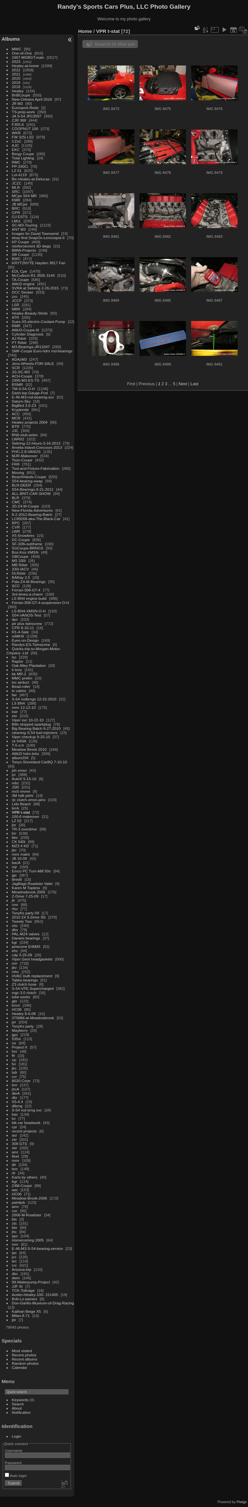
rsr (14, 1043)
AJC (15, 145)
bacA (16, 862)
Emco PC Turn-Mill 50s (31, 871)
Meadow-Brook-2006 (29, 1198)
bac (15, 1114)
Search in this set (115, 44)
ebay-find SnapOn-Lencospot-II (38, 238)
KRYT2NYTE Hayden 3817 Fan (39, 263)
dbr (14, 1097)
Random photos (25, 1363)
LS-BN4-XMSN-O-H (29, 611)
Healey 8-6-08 (24, 1013)
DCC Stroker (23, 292)
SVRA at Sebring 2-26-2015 (35, 288)
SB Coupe (20, 254)
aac (15, 1190)
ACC (16, 414)
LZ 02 (17, 821)
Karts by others (24, 1177)
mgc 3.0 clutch (24, 992)
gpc (15, 1034)
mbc (15, 783)
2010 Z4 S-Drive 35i (29, 917)
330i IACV (20, 569)
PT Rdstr (19, 342)
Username (13, 1450)
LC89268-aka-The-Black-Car (36, 519)
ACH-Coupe (22, 376)
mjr (14, 867)
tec (14, 1261)
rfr (14, 1173)
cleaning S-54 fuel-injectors (35, 732)
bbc (15, 837)
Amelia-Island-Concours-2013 (37, 447)
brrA (15, 808)
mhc (15, 972)
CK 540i (19, 841)
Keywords (20, 1400)
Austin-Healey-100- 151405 (35, 1294)
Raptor (17, 661)
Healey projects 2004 (30, 422)
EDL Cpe (19, 271)
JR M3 (17, 103)
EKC (16, 149)
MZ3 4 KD (20, 846)
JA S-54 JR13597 (27, 116)
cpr (14, 1127)
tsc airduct (20, 682)
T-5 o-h (18, 745)
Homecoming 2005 (28, 1240)
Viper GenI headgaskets (32, 959)
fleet (15, 1156)
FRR (16, 464)
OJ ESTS (20, 217)
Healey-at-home (25, 66)
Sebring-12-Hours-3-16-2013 (36, 443)
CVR (16, 527)
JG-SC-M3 (21, 372)
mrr (15, 963)
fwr (14, 695)
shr (14, 716)
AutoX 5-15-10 (24, 779)
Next (183, 383)
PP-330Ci (20, 166)
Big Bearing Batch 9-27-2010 (36, 728)
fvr (14, 1064)
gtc (14, 875)
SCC (16, 586)
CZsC (17, 141)
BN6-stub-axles (25, 435)
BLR (15, 498)
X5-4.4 (17, 1102)
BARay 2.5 (21, 577)
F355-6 (18, 124)
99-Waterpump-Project (31, 1282)
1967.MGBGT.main (28, 57)
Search (18, 1404)
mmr (16, 1160)
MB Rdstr (20, 565)
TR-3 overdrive (24, 829)
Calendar (19, 1367)
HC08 (17, 1009)
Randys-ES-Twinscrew (31, 644)
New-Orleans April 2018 (32, 99)
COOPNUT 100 (25, 128)
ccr (14, 1076)
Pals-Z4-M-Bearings (29, 581)
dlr (14, 1164)
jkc (14, 1068)
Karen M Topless (26, 888)
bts (14, 1219)
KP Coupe (20, 242)
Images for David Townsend (35, 233)
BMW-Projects (24, 250)
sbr (14, 1148)
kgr (14, 942)
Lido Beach (21, 804)
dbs (15, 930)
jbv (14, 967)
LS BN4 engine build (29, 598)
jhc (14, 1232)
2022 (16, 70)
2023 (16, 61)
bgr (14, 1181)
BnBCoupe (21, 95)
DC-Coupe (21, 539)
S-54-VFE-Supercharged (33, 988)
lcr (14, 1118)
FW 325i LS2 (23, 137)
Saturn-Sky (21, 401)
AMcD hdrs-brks (25, 753)
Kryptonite (20, 409)
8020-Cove (21, 1081)
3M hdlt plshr (23, 795)
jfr (13, 900)
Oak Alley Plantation (29, 665)
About (17, 1408)
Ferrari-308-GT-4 (26, 590)
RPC (16, 523)
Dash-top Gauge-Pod (30, 393)
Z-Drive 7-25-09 (25, 896)
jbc (14, 850)
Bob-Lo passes (24, 1299)
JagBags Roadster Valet (32, 883)
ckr (14, 1139)
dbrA (16, 1093)
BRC (16, 208)
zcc (15, 296)
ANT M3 (19, 229)
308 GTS (19, 1143)
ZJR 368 (19, 120)
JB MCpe (19, 204)
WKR (16, 133)
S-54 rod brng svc (27, 1110)
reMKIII (18, 636)
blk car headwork (26, 1122)
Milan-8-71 (21, 1315)
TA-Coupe (20, 279)
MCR (16, 418)
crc (14, 1265)
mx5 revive (21, 791)
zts (14, 1223)
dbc (15, 1273)
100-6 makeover (25, 816)
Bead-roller (21, 686)
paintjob (18, 1202)
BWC (16, 258)
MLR (16, 187)
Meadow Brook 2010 (29, 749)
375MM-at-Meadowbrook (33, 1018)
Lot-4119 (19, 175)
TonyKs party (23, 1026)
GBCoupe (20, 556)
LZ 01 (17, 170)
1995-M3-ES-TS (25, 380)
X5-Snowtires (23, 535)
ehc (15, 951)
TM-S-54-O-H (23, 389)
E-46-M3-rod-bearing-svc (33, 397)
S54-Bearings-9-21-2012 (33, 489)
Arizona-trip (21, 1269)
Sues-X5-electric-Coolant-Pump (38, 321)
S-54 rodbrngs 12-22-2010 (34, 699)
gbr (14, 1001)
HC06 (17, 1194)
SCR (16, 368)
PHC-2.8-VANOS (26, 451)
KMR (16, 200)
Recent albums (24, 1359)
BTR (16, 426)
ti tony (17, 670)
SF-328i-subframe (27, 544)
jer (14, 1022)
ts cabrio (19, 690)
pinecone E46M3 (26, 946)
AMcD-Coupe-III (25, 330)
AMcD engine (23, 284)
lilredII (17, 879)
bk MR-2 (19, 674)
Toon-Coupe (22, 460)
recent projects (24, 1131)
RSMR (17, 384)
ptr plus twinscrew (27, 623)
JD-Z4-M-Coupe (25, 506)
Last (194, 383)
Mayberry (20, 1030)
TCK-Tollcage (23, 1290)
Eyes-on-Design (25, 640)
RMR (16, 326)
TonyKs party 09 (25, 913)
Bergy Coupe (23, 154)
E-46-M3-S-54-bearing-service (37, 1248)
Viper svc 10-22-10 (28, 720)
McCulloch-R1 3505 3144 (33, 275)
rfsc (15, 909)
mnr (15, 1244)
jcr (14, 774)
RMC (16, 162)
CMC (16, 502)
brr (14, 833)
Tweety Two (22, 921)
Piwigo (242, 1502)
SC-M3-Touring (24, 225)
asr (14, 1135)
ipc (14, 1253)
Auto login (16, 1475)
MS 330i (19, 560)
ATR (15, 317)
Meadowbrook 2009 (28, 892)
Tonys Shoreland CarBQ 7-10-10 (39, 762)
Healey (18, 91)
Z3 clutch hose (24, 984)
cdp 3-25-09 (22, 955)
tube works (21, 997)
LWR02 (18, 439)
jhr (14, 825)
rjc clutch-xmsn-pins (29, 800)
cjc (14, 1060)
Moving (18, 472)
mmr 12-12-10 (24, 707)
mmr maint (21, 854)
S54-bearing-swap (27, 481)
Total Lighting (23, 158)
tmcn (16, 1005)
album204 (20, 758)
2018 (16, 87)
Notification (21, 1412)
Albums (11, 39)
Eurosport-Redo (25, 107)
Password (13, 1463)
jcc (14, 1257)
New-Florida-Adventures (32, 510)
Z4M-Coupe (22, 1185)
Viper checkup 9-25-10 (31, 737)
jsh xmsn (19, 770)
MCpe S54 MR (25, 196)
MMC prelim (22, 678)
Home (85, 31)
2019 (16, 82)
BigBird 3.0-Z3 (24, 405)
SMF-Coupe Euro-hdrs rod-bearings (42, 351)
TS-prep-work (23, 112)
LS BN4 (18, 703)
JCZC (17, 183)
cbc (15, 925)
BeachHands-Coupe (29, 477)
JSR (15, 787)
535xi (16, 1039)
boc (15, 1169)
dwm (16, 1278)
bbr (14, 1227)
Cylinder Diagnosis (28, 334)
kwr (15, 711)
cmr (15, 904)
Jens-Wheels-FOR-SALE (33, 363)
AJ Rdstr (19, 338)
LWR (16, 531)
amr (15, 1152)
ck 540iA (19, 741)
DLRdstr (19, 573)
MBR (16, 309)
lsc (14, 657)
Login (16, 1436)
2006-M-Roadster (27, 1215)
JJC (15, 430)
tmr (14, 1085)
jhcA (15, 1089)
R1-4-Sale (20, 632)
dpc (15, 619)
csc (15, 1211)
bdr (14, 1072)
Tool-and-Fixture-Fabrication (35, 468)
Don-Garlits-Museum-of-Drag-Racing (43, 1303)
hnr (14, 1051)
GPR (16, 212)
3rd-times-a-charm (27, 594)
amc (15, 1206)
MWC (16, 49)
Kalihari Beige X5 (26, 1311)
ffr (13, 1055)
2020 (16, 78)
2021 (16, 74)
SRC (16, 191)
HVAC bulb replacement (32, 976)
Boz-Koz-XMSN (25, 552)
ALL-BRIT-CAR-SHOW (31, 493)
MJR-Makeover (25, 456)
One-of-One (22, 53)
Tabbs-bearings (25, 980)
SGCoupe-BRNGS (27, 548)
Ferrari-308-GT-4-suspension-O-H (40, 602)
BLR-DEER (21, 485)
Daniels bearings (26, 938)
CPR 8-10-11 (23, 628)
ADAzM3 (19, 359)
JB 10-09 (19, 858)
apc (15, 1236)
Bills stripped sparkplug (31, 724)
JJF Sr (17, 1286)
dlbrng (17, 1106)
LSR (15, 305)
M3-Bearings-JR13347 (31, 347)
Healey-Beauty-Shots (30, 313)
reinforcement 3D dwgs (31, 246)
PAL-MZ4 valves (25, 934)
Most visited (22, 1351)
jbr (14, 1320)
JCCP (17, 300)
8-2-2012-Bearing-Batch (32, 514)
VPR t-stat (21, 812)
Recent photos (24, 1355)
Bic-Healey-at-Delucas (31, 179)
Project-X (19, 1047)
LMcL (16, 221)
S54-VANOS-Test (26, 615)
